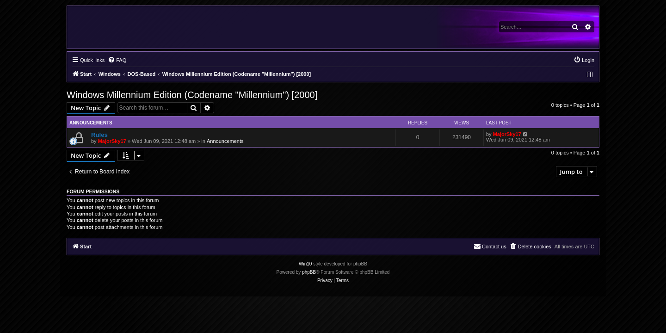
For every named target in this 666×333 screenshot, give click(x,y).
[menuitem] (117, 60)
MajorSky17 (112, 141)
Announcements (225, 141)
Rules (99, 134)
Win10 (305, 263)
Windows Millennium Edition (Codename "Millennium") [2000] (192, 95)
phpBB (309, 272)
